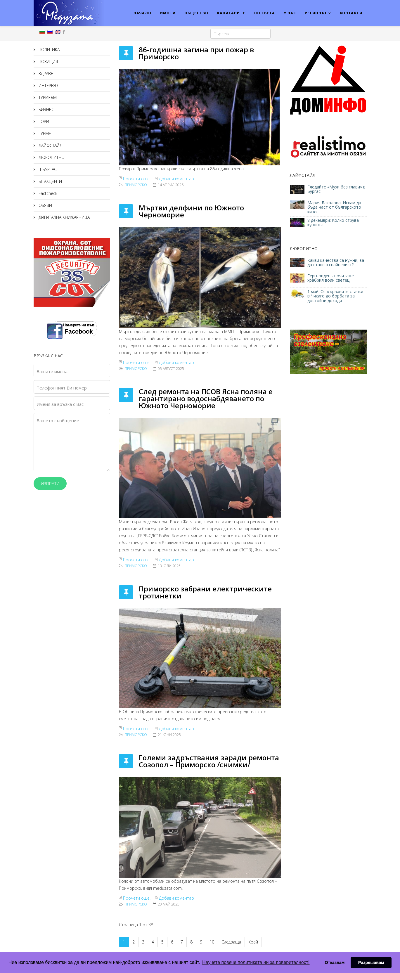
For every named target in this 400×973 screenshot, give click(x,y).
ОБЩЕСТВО (196, 13)
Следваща (231, 942)
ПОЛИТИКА (48, 49)
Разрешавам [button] (371, 962)
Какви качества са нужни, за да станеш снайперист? (335, 262)
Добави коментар (176, 178)
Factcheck (47, 193)
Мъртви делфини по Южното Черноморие (191, 211)
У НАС (290, 13)
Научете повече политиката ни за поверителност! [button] (255, 962)
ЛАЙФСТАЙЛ (49, 145)
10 (211, 942)
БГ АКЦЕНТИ (49, 181)
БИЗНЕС (45, 109)
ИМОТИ (168, 13)
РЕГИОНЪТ (316, 13)
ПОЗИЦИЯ (47, 61)
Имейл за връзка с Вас (60, 404)
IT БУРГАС (47, 169)
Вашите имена (52, 371)
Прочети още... (137, 178)
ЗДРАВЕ (45, 73)
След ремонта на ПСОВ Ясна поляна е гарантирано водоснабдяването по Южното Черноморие (206, 398)
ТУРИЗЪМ (47, 97)
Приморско (135, 184)
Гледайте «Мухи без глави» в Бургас (336, 189)
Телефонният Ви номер (62, 388)
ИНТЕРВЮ (47, 85)
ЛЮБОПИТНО (51, 157)
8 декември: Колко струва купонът (333, 222)
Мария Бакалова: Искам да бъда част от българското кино (334, 207)
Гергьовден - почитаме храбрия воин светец (330, 278)
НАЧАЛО (142, 13)
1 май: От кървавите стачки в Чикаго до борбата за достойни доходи (335, 296)
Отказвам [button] (334, 962)
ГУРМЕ (44, 133)
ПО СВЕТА (264, 13)
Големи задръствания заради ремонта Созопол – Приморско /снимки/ (209, 761)
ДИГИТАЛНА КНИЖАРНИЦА (63, 217)
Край (253, 942)
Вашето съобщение (58, 420)
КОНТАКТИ (351, 13)
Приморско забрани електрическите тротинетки (205, 592)
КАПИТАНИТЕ (231, 13)
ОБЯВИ (44, 205)
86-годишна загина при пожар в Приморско (196, 53)
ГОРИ (43, 121)
